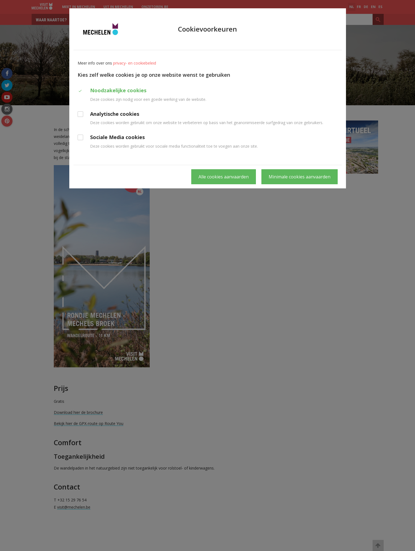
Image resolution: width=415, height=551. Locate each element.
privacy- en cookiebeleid (134, 63)
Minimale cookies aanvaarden (299, 177)
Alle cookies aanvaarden (223, 177)
